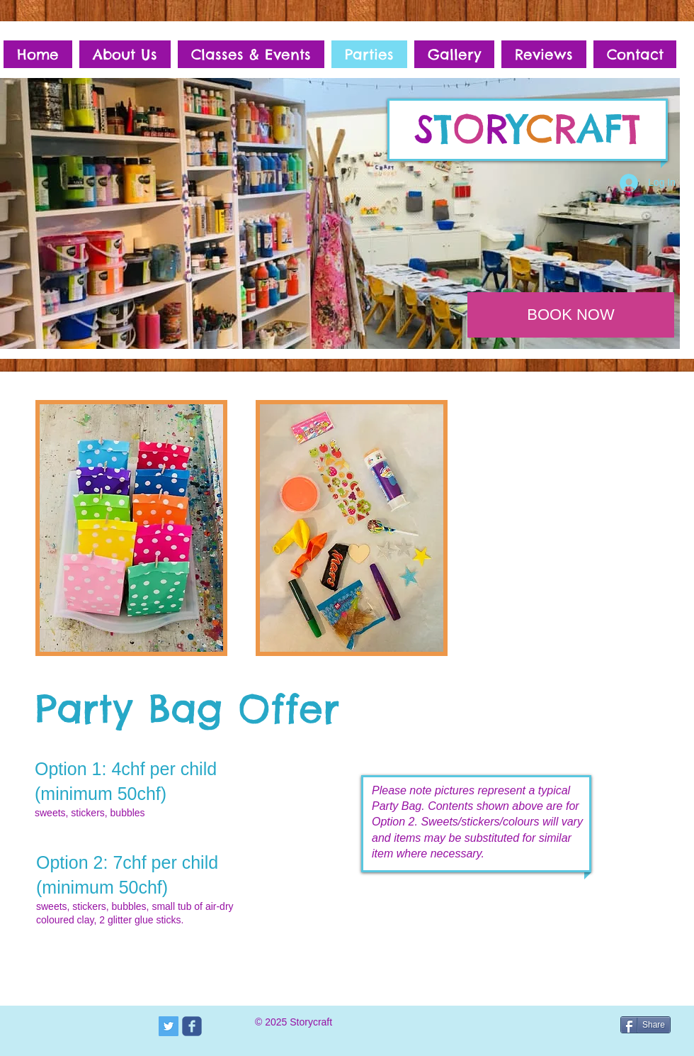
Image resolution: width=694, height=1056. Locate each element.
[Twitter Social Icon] (168, 1026)
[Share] (645, 1024)
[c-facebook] (192, 1026)
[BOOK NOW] (570, 315)
